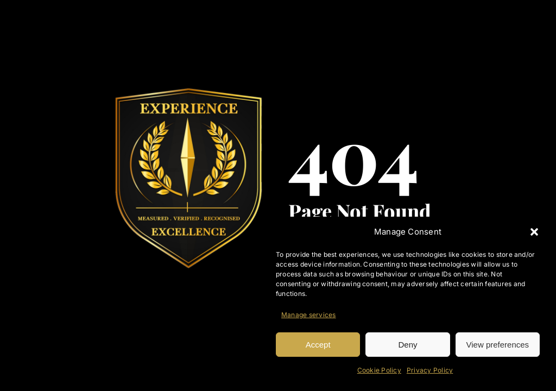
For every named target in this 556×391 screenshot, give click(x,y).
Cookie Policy (379, 370)
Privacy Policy (430, 370)
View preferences (497, 344)
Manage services (308, 315)
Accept (318, 344)
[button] (534, 231)
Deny (407, 344)
